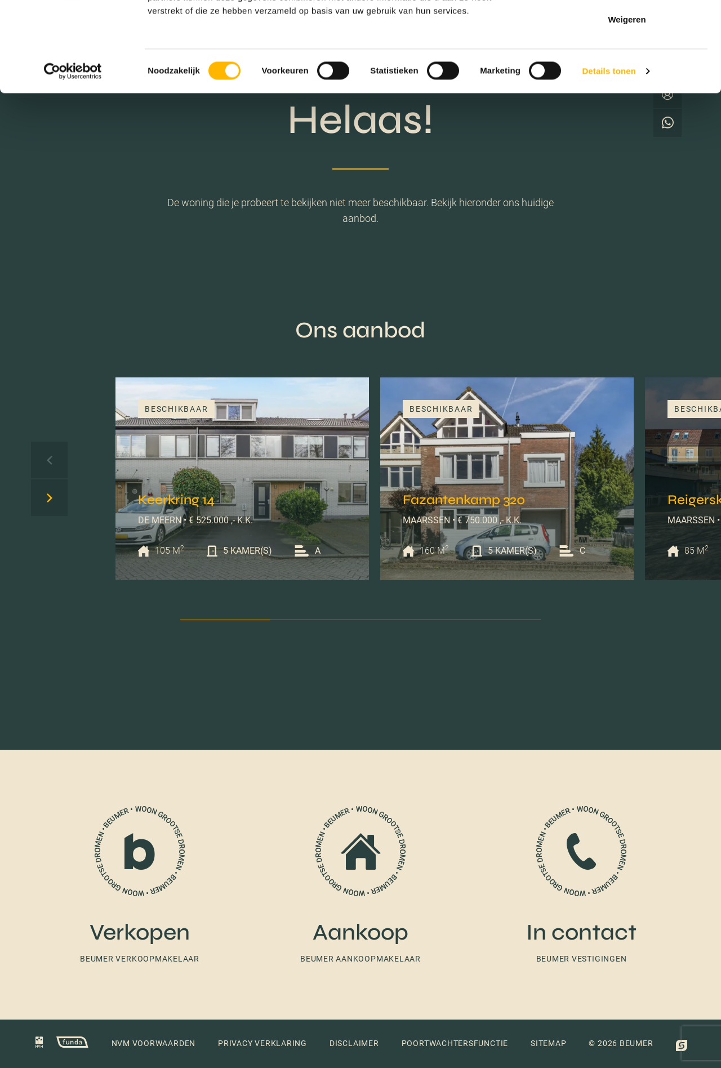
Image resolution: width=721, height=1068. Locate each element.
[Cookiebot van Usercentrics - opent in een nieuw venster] (73, 155)
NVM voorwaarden (154, 1043)
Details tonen (608, 155)
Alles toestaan (627, 29)
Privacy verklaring (262, 1043)
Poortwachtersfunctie (455, 1043)
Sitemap (548, 1043)
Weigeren (627, 103)
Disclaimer (354, 1043)
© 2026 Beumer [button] (621, 1043)
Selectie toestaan (627, 67)
